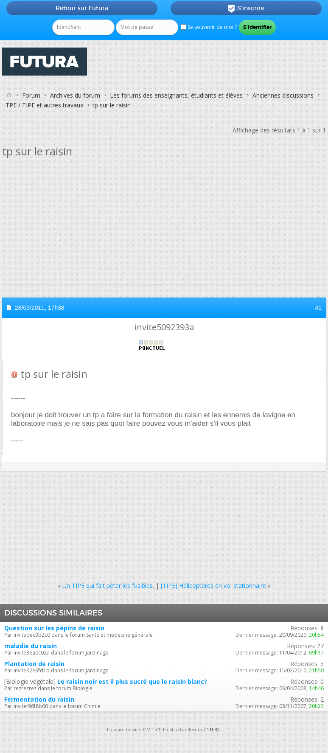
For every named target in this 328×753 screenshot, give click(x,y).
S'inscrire (245, 8)
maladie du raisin (30, 646)
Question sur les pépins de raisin (54, 628)
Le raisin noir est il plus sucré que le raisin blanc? (132, 681)
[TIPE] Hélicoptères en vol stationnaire (213, 586)
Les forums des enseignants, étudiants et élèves (176, 95)
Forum (31, 95)
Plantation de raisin (34, 664)
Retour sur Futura (82, 8)
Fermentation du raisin (39, 699)
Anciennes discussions (283, 95)
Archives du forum (75, 95)
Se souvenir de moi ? (209, 27)
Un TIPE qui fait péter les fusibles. (108, 586)
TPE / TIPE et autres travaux (44, 105)
